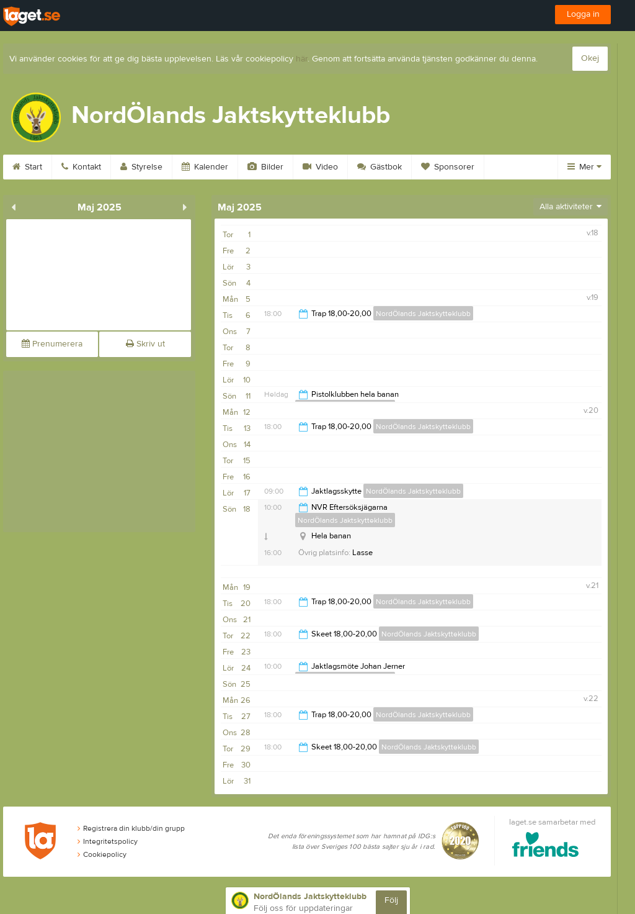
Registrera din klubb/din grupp (131, 828)
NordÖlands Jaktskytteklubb (423, 314)
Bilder (265, 167)
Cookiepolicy (102, 854)
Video (320, 167)
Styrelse (141, 167)
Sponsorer (447, 167)
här (302, 59)
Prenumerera (52, 344)
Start (27, 167)
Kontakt (81, 167)
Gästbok (379, 167)
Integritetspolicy (108, 841)
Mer (584, 167)
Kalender (205, 167)
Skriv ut (145, 344)
